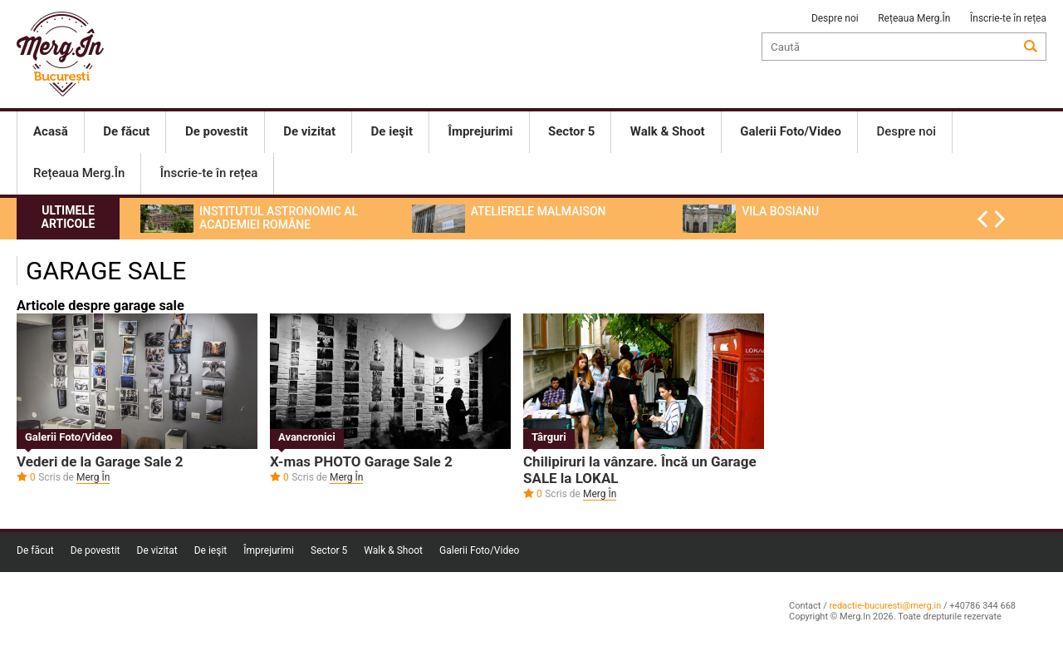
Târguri (549, 437)
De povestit (95, 550)
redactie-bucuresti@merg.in (885, 605)
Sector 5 (329, 550)
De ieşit (211, 550)
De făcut (35, 550)
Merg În (93, 477)
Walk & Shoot (393, 550)
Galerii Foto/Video (69, 437)
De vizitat (157, 550)
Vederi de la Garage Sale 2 (100, 461)
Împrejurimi (268, 550)
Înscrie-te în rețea (1008, 18)
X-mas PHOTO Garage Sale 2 (361, 461)
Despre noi (835, 18)
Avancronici (307, 437)
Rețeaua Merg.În (914, 18)
